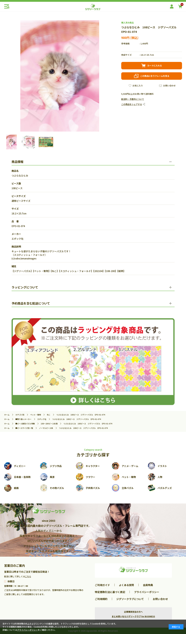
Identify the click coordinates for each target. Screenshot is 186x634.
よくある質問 (126, 585)
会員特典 (148, 585)
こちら (28, 576)
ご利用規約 (101, 599)
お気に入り (137, 85)
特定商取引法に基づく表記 (110, 592)
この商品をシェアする (131, 104)
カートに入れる (154, 65)
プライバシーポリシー (146, 592)
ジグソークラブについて (130, 599)
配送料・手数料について (132, 99)
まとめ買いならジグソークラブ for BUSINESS (133, 616)
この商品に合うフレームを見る (154, 75)
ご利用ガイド (102, 585)
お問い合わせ (169, 85)
